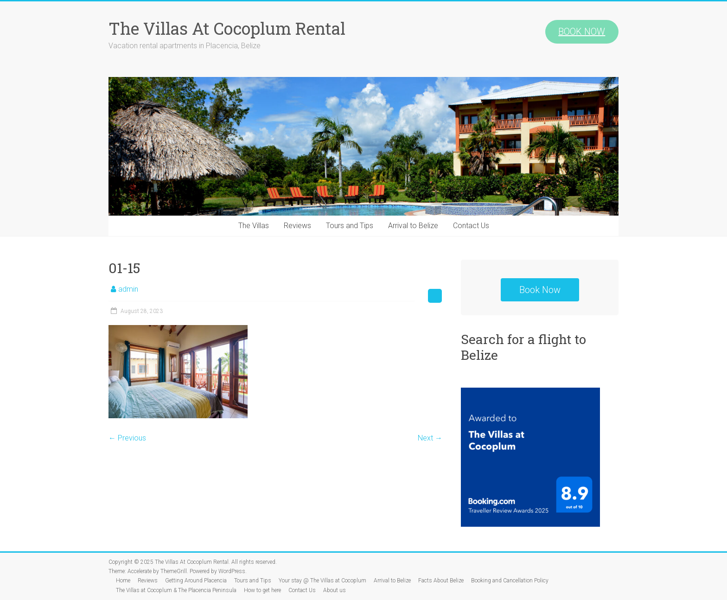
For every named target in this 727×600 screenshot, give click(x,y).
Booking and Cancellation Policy (509, 580)
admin (128, 289)
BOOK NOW (581, 31)
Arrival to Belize (413, 225)
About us (334, 590)
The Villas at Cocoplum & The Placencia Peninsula (176, 590)
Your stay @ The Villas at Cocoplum (322, 580)
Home (123, 580)
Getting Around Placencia (196, 580)
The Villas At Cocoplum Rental (226, 28)
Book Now (540, 289)
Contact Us (471, 225)
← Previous (127, 438)
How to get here (262, 590)
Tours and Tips (349, 225)
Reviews (297, 225)
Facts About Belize (441, 580)
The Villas (253, 225)
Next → (430, 438)
